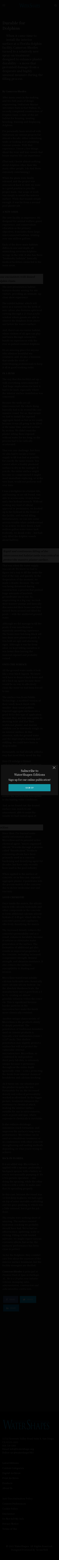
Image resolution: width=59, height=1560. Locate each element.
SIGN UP (29, 787)
